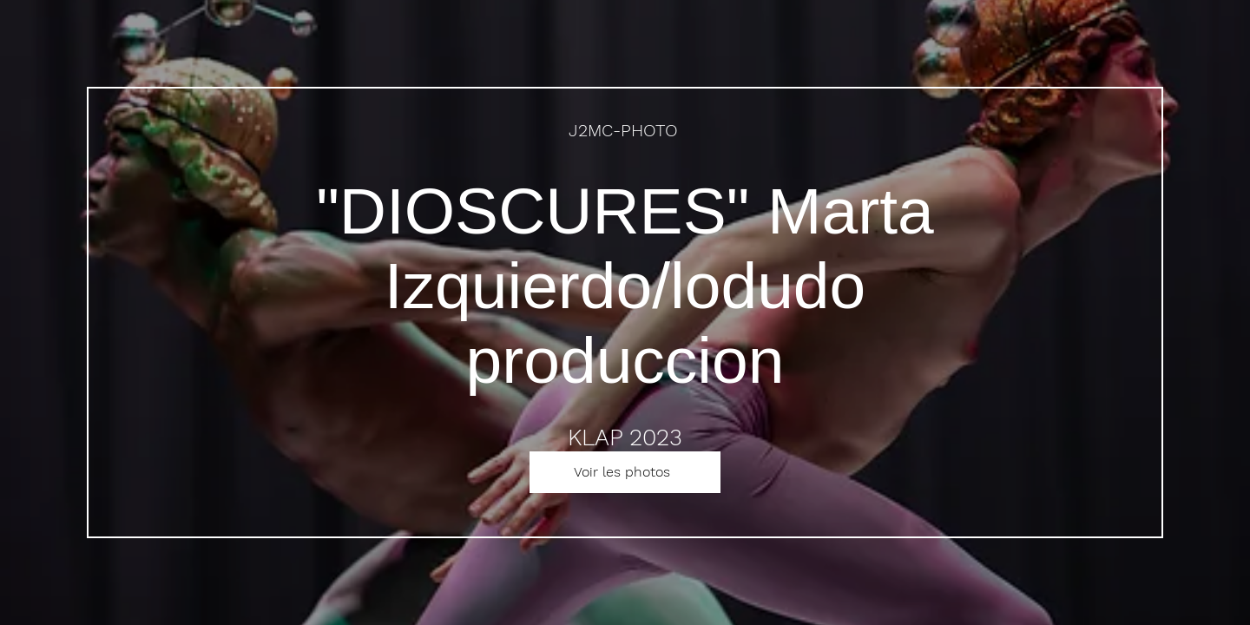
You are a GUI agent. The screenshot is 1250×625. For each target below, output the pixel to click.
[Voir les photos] (625, 472)
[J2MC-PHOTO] (625, 130)
